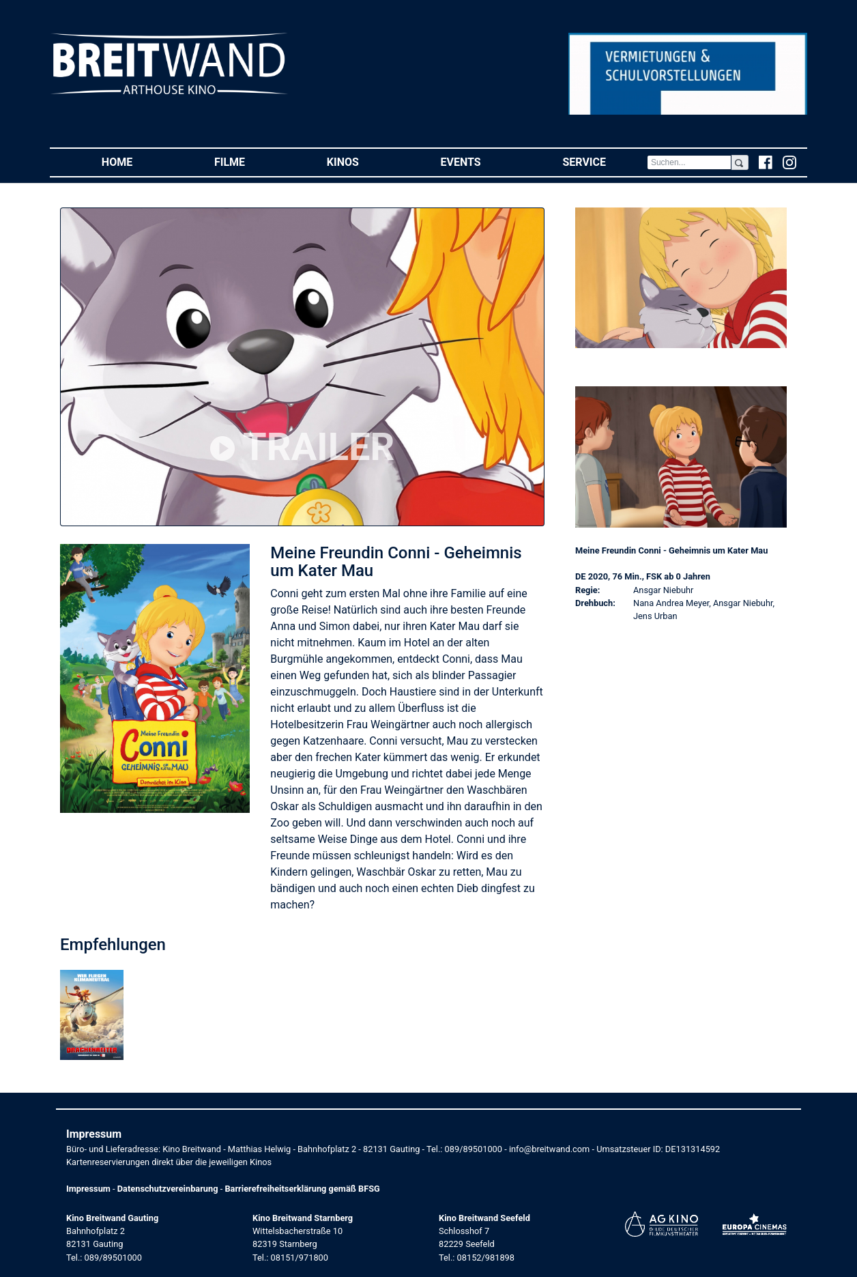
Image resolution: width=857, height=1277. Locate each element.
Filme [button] (250, 161)
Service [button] (604, 161)
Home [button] (137, 161)
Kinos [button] (363, 161)
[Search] (689, 162)
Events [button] (481, 161)
